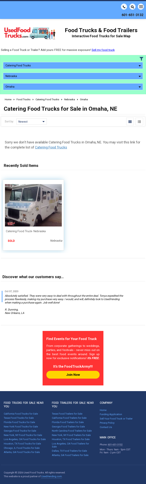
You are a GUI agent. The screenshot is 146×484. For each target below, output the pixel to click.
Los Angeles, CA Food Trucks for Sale (25, 439)
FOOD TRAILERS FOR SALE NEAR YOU (73, 404)
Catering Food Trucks (73, 65)
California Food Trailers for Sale (69, 417)
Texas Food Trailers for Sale (67, 413)
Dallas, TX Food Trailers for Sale (69, 450)
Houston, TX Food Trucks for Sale (22, 443)
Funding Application (111, 414)
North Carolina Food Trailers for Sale (72, 430)
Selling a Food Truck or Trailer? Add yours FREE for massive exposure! (58, 50)
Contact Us (106, 427)
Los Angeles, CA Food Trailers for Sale (70, 445)
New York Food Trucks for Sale (21, 426)
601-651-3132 (115, 444)
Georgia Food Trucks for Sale (20, 430)
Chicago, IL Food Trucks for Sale (22, 448)
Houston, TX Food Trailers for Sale (71, 439)
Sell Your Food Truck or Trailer (116, 418)
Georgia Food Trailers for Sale (68, 426)
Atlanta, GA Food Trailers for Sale (70, 455)
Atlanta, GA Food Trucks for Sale (22, 452)
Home (103, 410)
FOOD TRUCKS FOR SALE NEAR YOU (24, 404)
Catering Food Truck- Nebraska (26, 231)
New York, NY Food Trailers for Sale (71, 435)
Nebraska (73, 76)
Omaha (73, 86)
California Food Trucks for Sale (21, 413)
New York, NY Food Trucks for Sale (23, 435)
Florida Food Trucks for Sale (19, 422)
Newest (31, 121)
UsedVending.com (51, 476)
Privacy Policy (107, 422)
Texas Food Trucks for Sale (19, 417)
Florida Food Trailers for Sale (68, 422)
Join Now (73, 375)
